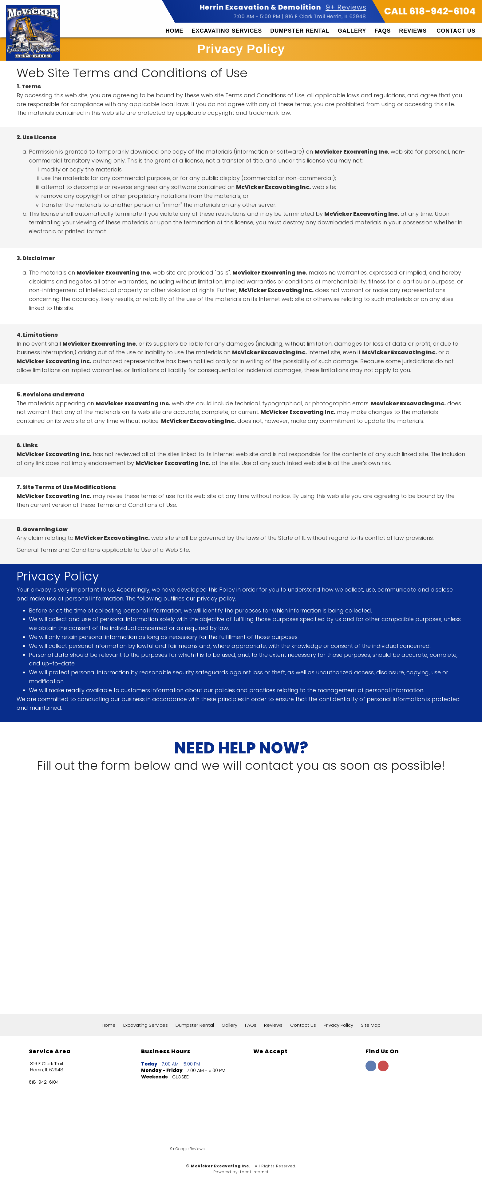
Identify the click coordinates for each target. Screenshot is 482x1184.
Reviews (413, 31)
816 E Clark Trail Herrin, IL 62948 (325, 16)
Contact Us (456, 31)
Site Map (371, 1025)
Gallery (352, 31)
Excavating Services (227, 31)
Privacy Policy (338, 1025)
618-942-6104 (44, 1082)
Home (175, 31)
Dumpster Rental (300, 31)
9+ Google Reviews (187, 1148)
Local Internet (254, 1171)
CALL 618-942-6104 (430, 11)
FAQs (382, 31)
